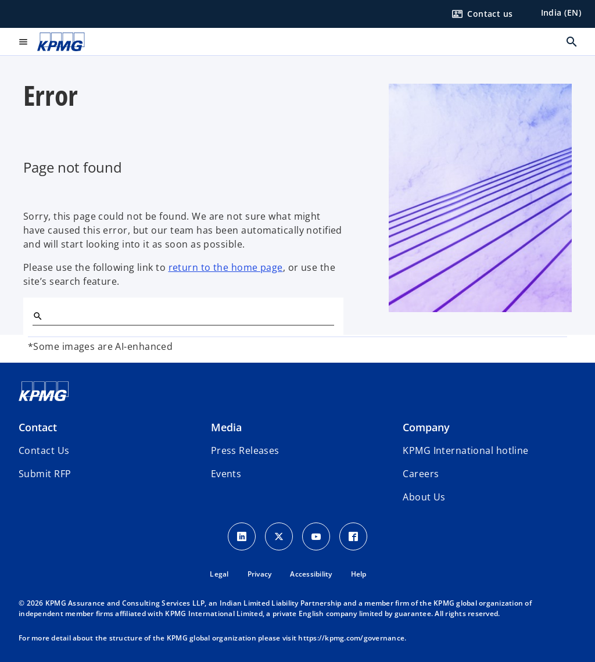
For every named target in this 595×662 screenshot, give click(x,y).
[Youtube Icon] (316, 536)
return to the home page (226, 267)
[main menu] (23, 42)
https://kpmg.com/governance (351, 638)
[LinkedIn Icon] (242, 536)
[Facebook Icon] (353, 536)
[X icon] (279, 536)
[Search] (37, 316)
